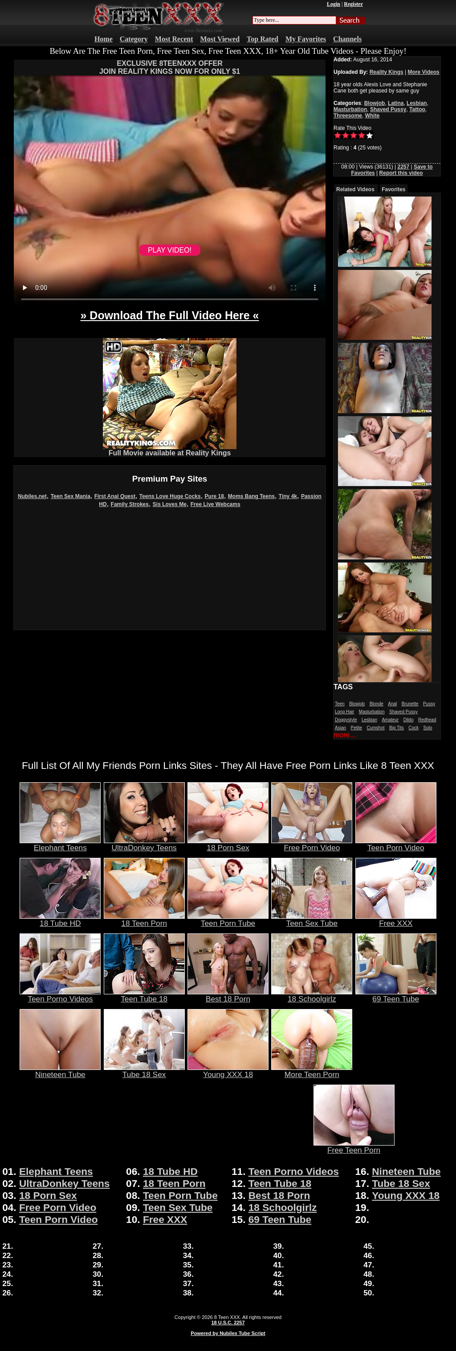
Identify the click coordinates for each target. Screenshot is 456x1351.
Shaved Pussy (388, 109)
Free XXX (395, 920)
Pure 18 (214, 496)
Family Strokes (130, 504)
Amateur (390, 719)
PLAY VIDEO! (169, 250)
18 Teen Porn (144, 920)
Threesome (348, 116)
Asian (340, 727)
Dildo (408, 719)
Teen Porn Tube (228, 920)
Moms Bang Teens (251, 496)
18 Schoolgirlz (311, 995)
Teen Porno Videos (60, 995)
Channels (347, 39)
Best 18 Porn (228, 995)
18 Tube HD (60, 920)
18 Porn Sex (228, 844)
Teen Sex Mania (70, 496)
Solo (427, 727)
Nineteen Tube (60, 1071)
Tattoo (417, 109)
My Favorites (305, 39)
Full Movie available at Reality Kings (169, 450)
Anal (392, 703)
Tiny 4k (288, 496)
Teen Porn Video (395, 844)
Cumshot (376, 727)
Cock (413, 727)
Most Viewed (220, 39)
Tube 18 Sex (144, 1071)
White (372, 116)
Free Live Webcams (215, 504)
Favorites (393, 189)
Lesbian (417, 103)
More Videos (424, 72)
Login (333, 4)
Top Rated (262, 39)
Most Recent (174, 39)
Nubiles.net (32, 496)
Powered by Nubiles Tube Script (228, 1333)
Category (134, 39)
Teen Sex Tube (311, 920)
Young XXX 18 (228, 1071)
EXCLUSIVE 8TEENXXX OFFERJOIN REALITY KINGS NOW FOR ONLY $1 (169, 67)
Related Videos (355, 189)
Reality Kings (386, 72)
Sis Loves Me (170, 504)
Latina (395, 103)
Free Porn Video (311, 844)
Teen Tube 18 (144, 995)
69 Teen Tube (395, 995)
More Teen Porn (311, 1071)
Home (103, 39)
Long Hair (344, 711)
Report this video (401, 173)
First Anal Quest (114, 496)
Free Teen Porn (354, 1146)
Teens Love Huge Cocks (170, 496)
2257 (403, 167)
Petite (356, 727)
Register (353, 4)
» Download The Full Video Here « (169, 315)
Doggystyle (346, 719)
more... (345, 735)
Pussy (429, 703)
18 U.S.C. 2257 (227, 1322)
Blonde (376, 703)
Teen (340, 703)
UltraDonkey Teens (144, 844)
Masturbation (350, 109)
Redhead (427, 719)
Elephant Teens (60, 844)
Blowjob (374, 103)
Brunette (410, 703)
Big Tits (396, 727)
